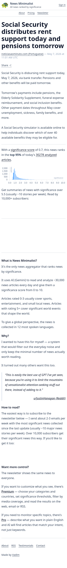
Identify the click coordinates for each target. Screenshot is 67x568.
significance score (22, 150)
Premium (7, 491)
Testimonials (26, 545)
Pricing (31, 12)
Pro (3, 520)
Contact (40, 545)
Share (6, 65)
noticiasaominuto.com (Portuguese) (22, 54)
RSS (13, 545)
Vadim (15, 554)
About (22, 12)
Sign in (62, 5)
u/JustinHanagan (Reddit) (50, 398)
